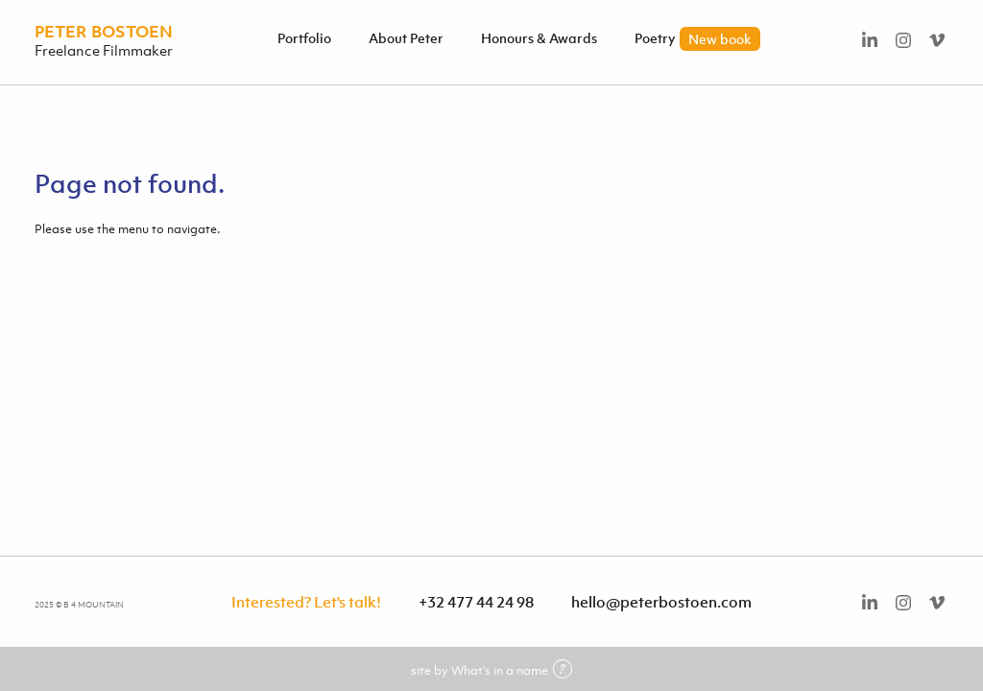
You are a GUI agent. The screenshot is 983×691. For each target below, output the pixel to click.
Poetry (697, 38)
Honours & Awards (539, 38)
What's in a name (511, 670)
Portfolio (304, 38)
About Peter (406, 38)
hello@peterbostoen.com (661, 601)
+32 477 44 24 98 (476, 601)
